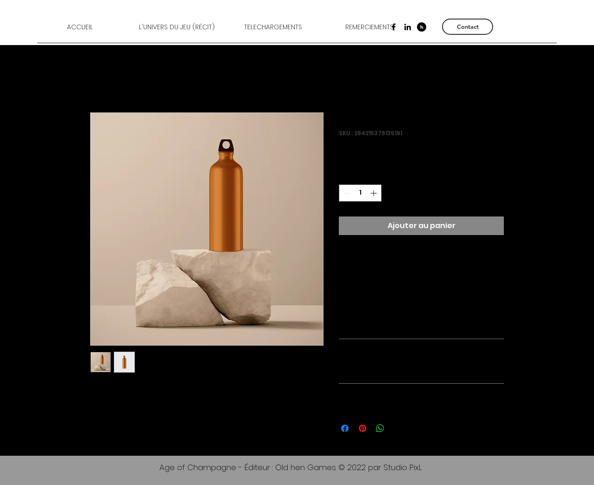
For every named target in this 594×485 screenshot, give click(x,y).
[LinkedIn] (407, 27)
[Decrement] (346, 193)
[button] (176, 27)
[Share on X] (397, 428)
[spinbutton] (360, 193)
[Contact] (467, 27)
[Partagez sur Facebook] (344, 428)
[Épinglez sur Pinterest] (362, 428)
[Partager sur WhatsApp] (380, 428)
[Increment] (374, 193)
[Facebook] (393, 27)
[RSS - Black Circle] (421, 27)
